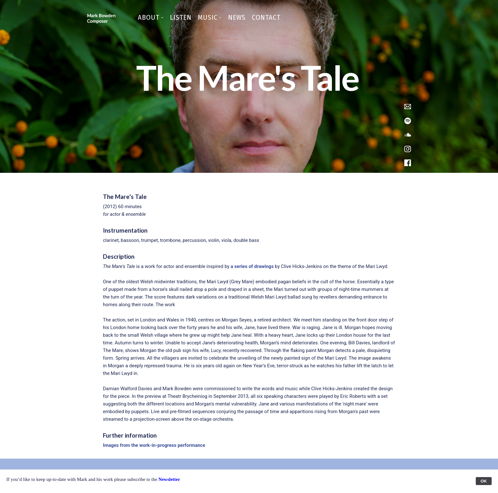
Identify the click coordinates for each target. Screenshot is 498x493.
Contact (266, 17)
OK (484, 481)
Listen (181, 17)
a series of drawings (252, 266)
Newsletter (169, 479)
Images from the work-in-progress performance (154, 445)
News (237, 17)
